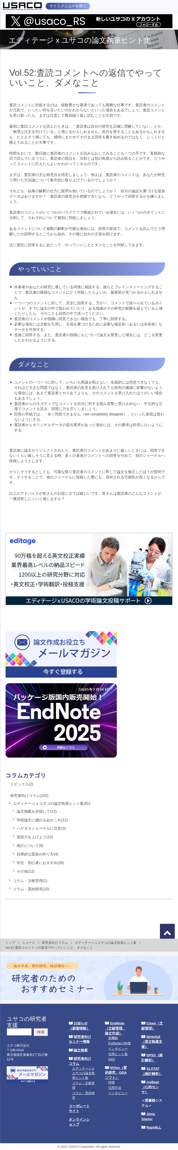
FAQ (111, 1059)
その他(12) (25, 871)
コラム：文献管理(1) (30, 881)
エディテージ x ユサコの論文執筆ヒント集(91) (51, 803)
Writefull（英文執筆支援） (151, 1042)
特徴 (111, 1082)
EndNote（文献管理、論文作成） (115, 1028)
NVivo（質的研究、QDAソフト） (116, 1073)
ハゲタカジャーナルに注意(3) (41, 828)
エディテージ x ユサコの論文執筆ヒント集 (106, 943)
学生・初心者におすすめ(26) (40, 863)
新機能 (113, 1038)
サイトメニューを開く (67, 6)
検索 (40, 1032)
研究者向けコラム (55, 943)
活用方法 (114, 1088)
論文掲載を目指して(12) (37, 811)
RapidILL (153, 1127)
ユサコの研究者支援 (27, 1022)
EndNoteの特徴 (119, 1043)
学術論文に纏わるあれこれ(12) (42, 820)
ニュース (28, 943)
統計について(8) (30, 846)
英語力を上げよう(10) (35, 837)
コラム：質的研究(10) (31, 889)
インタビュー (118, 1049)
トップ (10, 943)
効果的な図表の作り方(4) (37, 854)
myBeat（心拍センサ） (150, 1087)
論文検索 (81, 1050)
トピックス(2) (21, 784)
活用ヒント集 (118, 1054)
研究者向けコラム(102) (29, 796)
